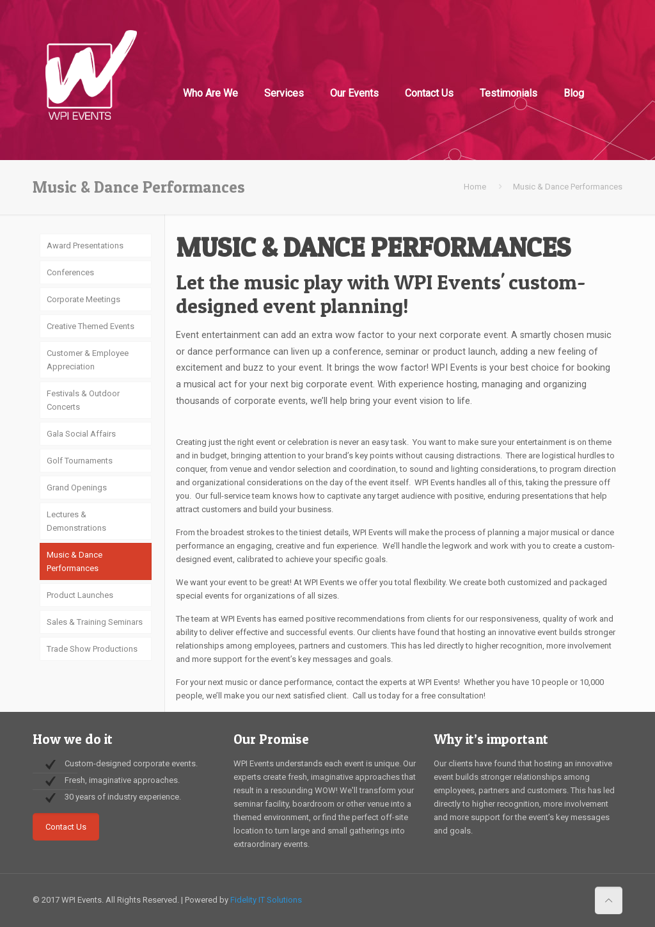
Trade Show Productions (92, 649)
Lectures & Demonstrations (76, 521)
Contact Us (65, 827)
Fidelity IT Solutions (266, 900)
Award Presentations (85, 245)
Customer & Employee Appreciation (88, 359)
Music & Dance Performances (74, 561)
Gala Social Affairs (81, 434)
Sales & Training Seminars (95, 622)
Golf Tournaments (80, 460)
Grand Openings (77, 487)
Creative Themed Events (90, 326)
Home (475, 186)
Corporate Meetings (83, 299)
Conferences (70, 272)
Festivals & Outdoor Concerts (83, 400)
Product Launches (80, 595)
